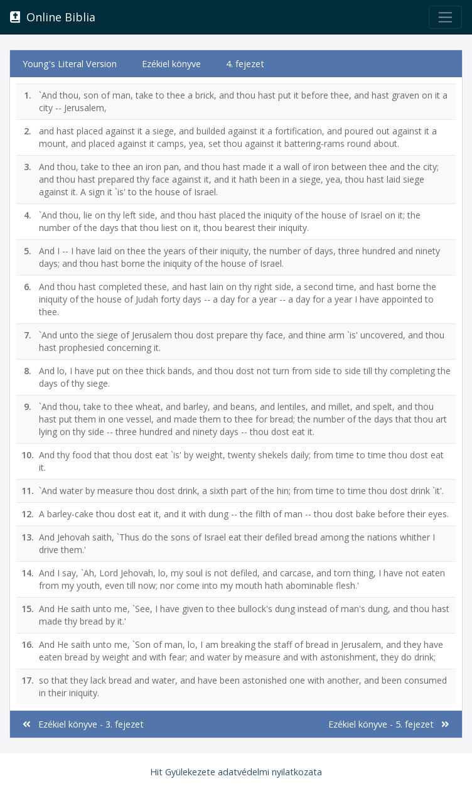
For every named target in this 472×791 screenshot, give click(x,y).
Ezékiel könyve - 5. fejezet (388, 724)
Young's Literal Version (70, 64)
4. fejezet (245, 64)
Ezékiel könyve (171, 64)
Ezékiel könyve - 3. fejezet (83, 724)
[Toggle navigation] (445, 17)
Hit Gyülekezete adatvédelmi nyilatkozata (236, 772)
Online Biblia (52, 16)
